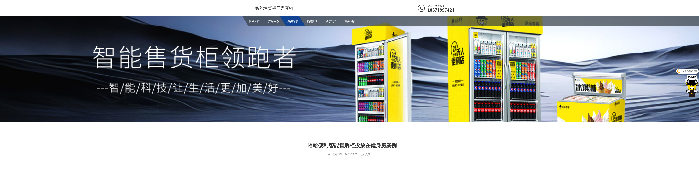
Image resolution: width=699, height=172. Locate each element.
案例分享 (292, 21)
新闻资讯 (312, 21)
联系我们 (350, 21)
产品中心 (273, 21)
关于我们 (331, 21)
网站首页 (254, 21)
